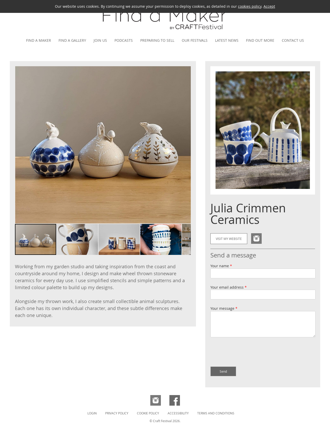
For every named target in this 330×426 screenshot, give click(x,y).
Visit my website (229, 239)
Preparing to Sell (157, 40)
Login (92, 413)
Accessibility (178, 413)
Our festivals (195, 40)
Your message (223, 308)
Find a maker (38, 40)
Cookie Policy (148, 413)
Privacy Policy (116, 413)
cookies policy (249, 6)
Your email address (228, 287)
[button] (186, 145)
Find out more (260, 40)
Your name (221, 265)
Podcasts (123, 40)
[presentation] (249, 353)
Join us (100, 40)
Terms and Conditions (215, 413)
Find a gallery (72, 40)
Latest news (226, 40)
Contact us (293, 40)
